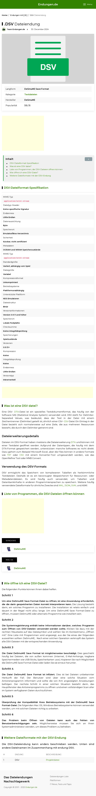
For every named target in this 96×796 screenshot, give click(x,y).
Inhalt (9, 158)
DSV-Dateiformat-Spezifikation (24, 163)
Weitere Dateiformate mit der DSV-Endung (30, 175)
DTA (16, 411)
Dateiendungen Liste (59, 776)
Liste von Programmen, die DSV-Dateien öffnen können (36, 169)
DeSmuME (20, 549)
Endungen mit (18, 15)
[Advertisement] (23, 133)
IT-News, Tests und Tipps (60, 784)
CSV (66, 421)
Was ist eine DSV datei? (21, 166)
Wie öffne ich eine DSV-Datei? (24, 172)
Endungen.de (48, 4)
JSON (67, 485)
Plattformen (55, 780)
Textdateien (30, 94)
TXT (9, 455)
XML (61, 485)
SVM (73, 485)
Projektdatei (52, 760)
